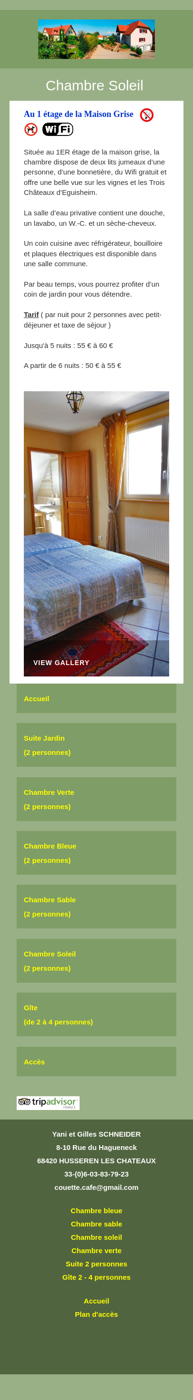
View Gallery (61, 662)
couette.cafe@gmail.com (96, 1187)
